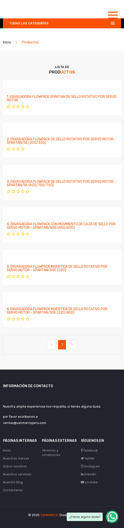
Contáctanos (13, 490)
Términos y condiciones (51, 453)
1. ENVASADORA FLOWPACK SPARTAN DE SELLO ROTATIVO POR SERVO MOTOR (62, 98)
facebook (89, 450)
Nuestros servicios (17, 474)
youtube (89, 482)
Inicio (7, 42)
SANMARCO (49, 515)
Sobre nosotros (15, 466)
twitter (88, 458)
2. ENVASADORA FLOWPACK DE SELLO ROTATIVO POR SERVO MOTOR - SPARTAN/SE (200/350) (61, 141)
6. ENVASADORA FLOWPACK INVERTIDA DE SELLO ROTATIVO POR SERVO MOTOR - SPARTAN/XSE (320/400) (57, 311)
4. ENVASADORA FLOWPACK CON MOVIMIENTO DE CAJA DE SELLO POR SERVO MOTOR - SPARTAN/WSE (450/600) (61, 226)
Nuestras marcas (16, 458)
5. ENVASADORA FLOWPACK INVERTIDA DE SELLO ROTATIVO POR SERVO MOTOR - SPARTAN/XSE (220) (57, 268)
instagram (90, 466)
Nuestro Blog (13, 482)
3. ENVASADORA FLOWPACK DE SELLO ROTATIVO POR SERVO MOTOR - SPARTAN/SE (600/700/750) (61, 183)
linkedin (88, 474)
